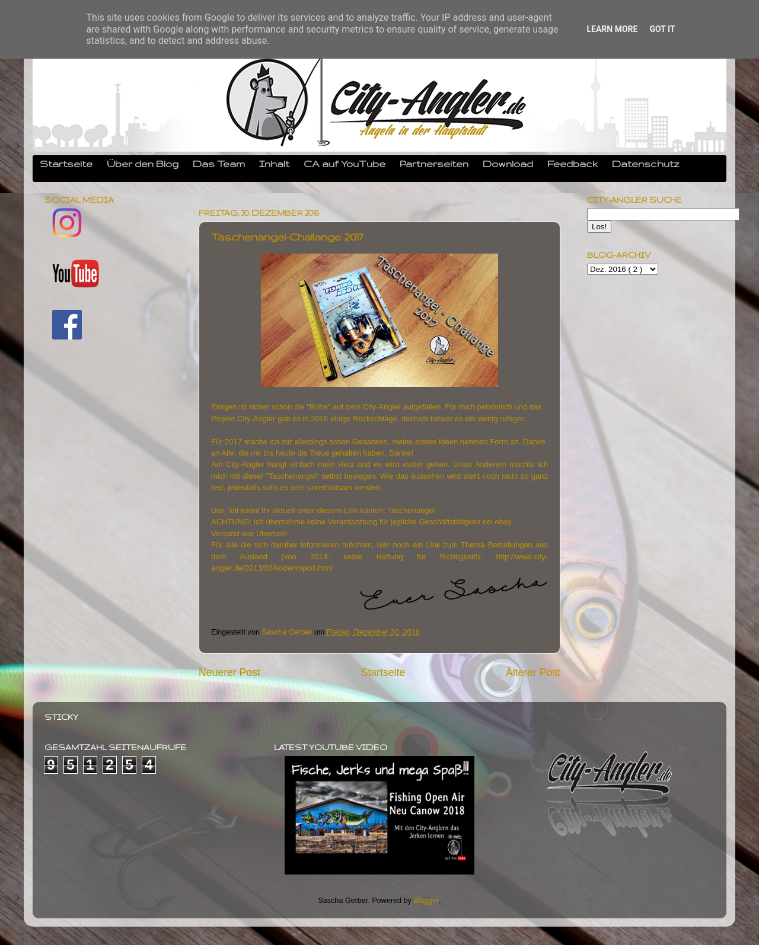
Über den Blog (142, 163)
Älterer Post (533, 672)
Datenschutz (646, 163)
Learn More (611, 29)
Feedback (572, 163)
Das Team (219, 163)
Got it (662, 29)
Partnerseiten (434, 163)
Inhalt (274, 163)
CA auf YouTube (344, 163)
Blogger (426, 900)
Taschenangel (411, 510)
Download (508, 163)
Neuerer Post (229, 672)
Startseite (66, 163)
